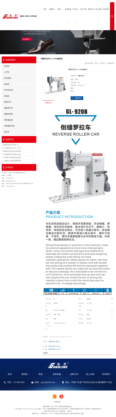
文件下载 (83, 19)
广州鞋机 (72, 409)
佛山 (57, 413)
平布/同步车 (8, 90)
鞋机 (60, 9)
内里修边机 (8, 120)
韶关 (82, 413)
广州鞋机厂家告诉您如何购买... (12, 157)
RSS (51, 406)
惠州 (71, 413)
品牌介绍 (91, 19)
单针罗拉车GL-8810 (54, 346)
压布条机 (7, 78)
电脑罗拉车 (79, 409)
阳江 (79, 413)
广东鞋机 (87, 409)
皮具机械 (68, 19)
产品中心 (75, 19)
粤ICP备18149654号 (51, 411)
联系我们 (106, 19)
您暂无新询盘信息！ (66, 406)
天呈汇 (69, 411)
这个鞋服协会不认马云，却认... (12, 148)
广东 (54, 413)
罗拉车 (58, 341)
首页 (45, 9)
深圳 (61, 413)
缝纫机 (52, 9)
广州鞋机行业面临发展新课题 (12, 160)
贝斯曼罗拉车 (9, 126)
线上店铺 (98, 9)
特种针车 (7, 102)
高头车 (6, 132)
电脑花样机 (8, 114)
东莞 (64, 413)
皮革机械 (58, 374)
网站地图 (46, 406)
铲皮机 (6, 66)
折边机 (6, 96)
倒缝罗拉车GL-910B (54, 349)
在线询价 (77, 98)
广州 (50, 413)
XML (56, 406)
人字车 (6, 72)
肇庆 (75, 413)
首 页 (96, 63)
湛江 (68, 413)
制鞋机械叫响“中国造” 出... (11, 145)
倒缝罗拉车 (51, 341)
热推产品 (35, 413)
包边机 (6, 84)
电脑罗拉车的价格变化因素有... (12, 151)
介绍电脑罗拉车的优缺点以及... (12, 154)
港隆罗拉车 (8, 108)
